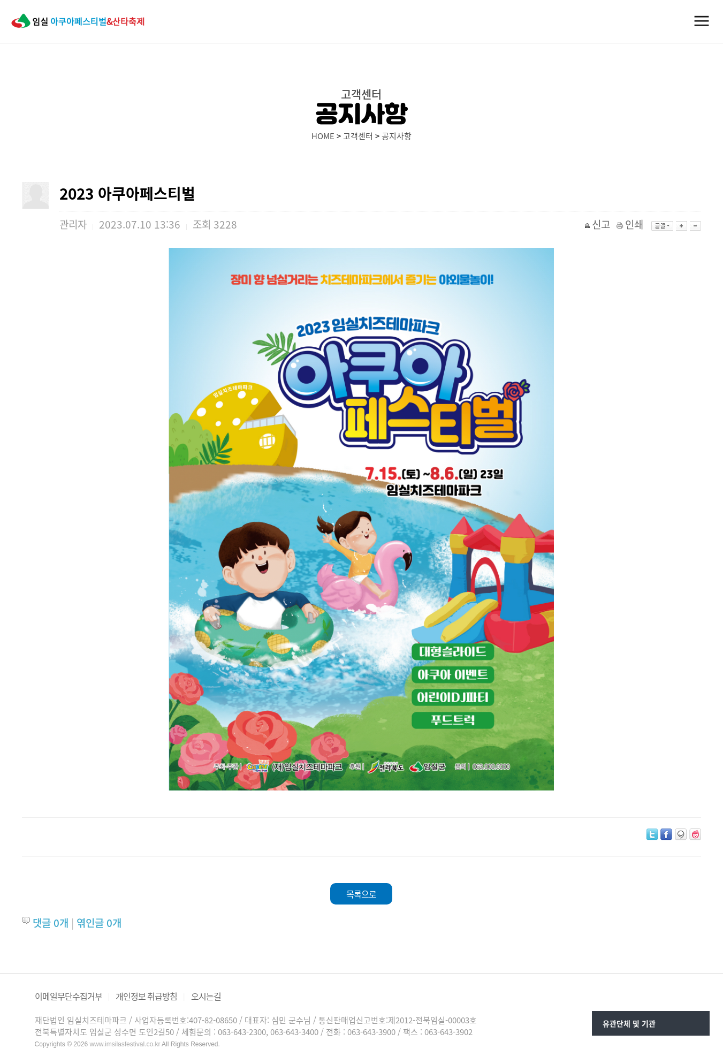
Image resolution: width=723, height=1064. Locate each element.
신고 (598, 224)
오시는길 (206, 996)
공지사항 (397, 136)
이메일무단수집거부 (68, 996)
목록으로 (361, 893)
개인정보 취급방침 (146, 996)
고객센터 (358, 136)
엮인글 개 (99, 922)
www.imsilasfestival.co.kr (124, 1044)
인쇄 (630, 224)
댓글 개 (51, 922)
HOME (322, 136)
